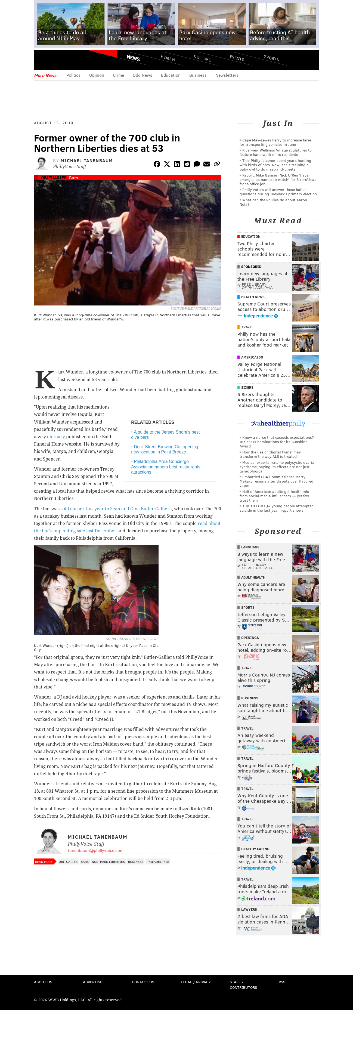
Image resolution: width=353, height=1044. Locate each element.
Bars (73, 177)
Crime (118, 75)
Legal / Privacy (196, 981)
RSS (282, 981)
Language (250, 547)
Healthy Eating (255, 849)
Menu (42, 60)
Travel (247, 327)
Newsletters (227, 75)
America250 (252, 357)
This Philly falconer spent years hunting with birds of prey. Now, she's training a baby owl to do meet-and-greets (275, 165)
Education (171, 75)
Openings (250, 637)
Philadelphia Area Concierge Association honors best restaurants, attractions (166, 466)
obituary (56, 436)
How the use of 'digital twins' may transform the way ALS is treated (270, 454)
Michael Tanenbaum (87, 160)
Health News (253, 296)
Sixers (247, 387)
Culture (202, 58)
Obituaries (54, 177)
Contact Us (143, 981)
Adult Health (253, 577)
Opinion (96, 75)
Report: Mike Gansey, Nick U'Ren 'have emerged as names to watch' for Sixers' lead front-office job (278, 179)
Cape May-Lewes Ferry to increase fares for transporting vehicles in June (276, 142)
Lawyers (249, 909)
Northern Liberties (108, 861)
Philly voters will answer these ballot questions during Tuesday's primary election (278, 191)
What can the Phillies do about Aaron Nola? (273, 202)
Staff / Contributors (243, 984)
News (133, 58)
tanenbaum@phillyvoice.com (95, 850)
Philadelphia (158, 861)
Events (237, 57)
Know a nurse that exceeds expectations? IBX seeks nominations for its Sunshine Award (277, 442)
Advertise (92, 981)
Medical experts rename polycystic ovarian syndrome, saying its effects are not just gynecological (278, 467)
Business (198, 75)
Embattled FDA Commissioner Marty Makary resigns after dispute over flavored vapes (276, 481)
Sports (271, 58)
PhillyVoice (71, 60)
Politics (73, 75)
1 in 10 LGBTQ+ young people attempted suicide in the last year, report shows (277, 508)
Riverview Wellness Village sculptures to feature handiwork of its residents (276, 152)
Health (168, 57)
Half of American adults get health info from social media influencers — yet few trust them (274, 496)
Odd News (142, 75)
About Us (43, 981)
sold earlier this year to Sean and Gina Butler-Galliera (116, 508)
